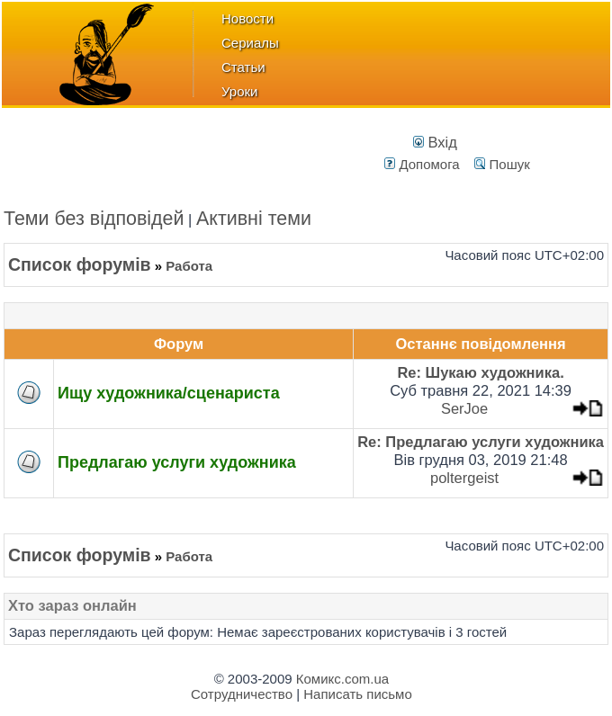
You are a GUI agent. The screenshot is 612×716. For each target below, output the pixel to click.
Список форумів (79, 264)
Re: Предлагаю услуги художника (480, 442)
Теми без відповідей (94, 218)
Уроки (239, 91)
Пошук (501, 164)
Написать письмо (357, 694)
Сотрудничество (241, 694)
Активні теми (253, 218)
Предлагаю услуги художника (177, 462)
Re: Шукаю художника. (480, 372)
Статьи (243, 67)
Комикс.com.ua (342, 678)
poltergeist (464, 478)
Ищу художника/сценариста (169, 393)
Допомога (421, 164)
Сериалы (250, 42)
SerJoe (464, 408)
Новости (247, 18)
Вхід (435, 142)
